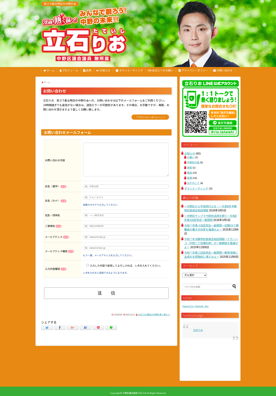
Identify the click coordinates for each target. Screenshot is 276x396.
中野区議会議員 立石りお (134, 392)
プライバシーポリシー (193, 70)
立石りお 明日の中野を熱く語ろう (154, 314)
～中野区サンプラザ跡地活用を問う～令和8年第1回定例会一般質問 (210, 218)
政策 (87, 70)
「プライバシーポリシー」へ (150, 117)
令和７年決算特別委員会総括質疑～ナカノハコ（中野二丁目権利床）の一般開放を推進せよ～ (211, 243)
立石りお (198, 330)
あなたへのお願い (160, 70)
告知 (189, 167)
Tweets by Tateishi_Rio (195, 306)
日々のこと (193, 183)
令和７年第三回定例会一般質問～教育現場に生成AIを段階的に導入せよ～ (211, 254)
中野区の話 (193, 162)
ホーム (49, 70)
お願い (191, 157)
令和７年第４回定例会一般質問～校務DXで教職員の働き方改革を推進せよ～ (211, 227)
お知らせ (103, 70)
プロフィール (69, 70)
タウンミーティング (129, 70)
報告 (189, 172)
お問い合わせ (222, 70)
